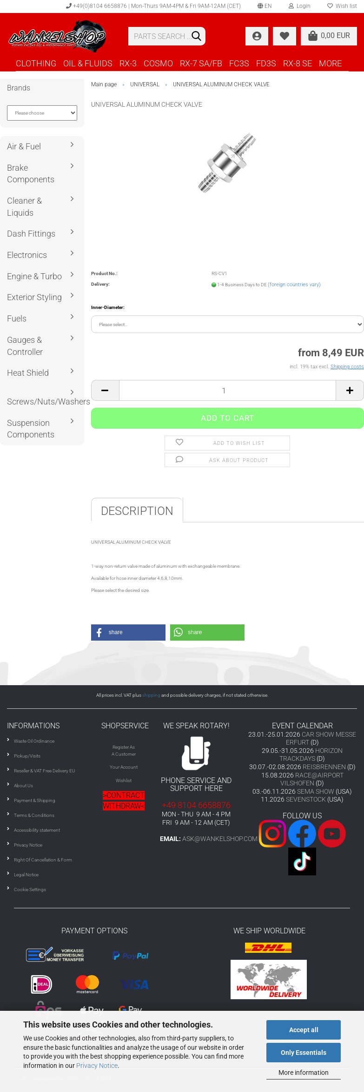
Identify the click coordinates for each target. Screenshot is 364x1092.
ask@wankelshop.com (220, 838)
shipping (151, 695)
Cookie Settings (30, 889)
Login (300, 6)
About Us (23, 785)
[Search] (196, 36)
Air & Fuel (24, 146)
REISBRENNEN (324, 767)
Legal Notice (26, 874)
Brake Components (30, 174)
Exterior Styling (34, 297)
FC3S (239, 63)
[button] (128, 632)
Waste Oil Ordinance (34, 741)
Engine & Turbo (34, 276)
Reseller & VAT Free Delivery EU (44, 770)
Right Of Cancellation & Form (43, 859)
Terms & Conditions (34, 815)
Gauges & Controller (25, 346)
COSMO (158, 63)
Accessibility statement (37, 830)
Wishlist (124, 780)
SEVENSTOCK (306, 799)
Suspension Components (30, 429)
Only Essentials (303, 1052)
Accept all (303, 1030)
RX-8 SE (297, 63)
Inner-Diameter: (108, 307)
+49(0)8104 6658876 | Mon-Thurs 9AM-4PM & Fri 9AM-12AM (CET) (153, 6)
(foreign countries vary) (294, 285)
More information (303, 1072)
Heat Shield (28, 373)
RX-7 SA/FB (201, 63)
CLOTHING (36, 63)
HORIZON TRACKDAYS (311, 755)
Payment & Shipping (34, 800)
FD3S (266, 63)
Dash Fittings (31, 233)
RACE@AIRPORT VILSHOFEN (312, 779)
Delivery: (100, 284)
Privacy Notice (97, 1065)
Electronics (27, 255)
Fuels (16, 318)
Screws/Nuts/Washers (45, 401)
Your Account (124, 767)
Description (137, 511)
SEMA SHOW (315, 791)
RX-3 (128, 63)
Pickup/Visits (27, 755)
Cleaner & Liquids (24, 207)
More (330, 63)
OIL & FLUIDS (88, 63)
